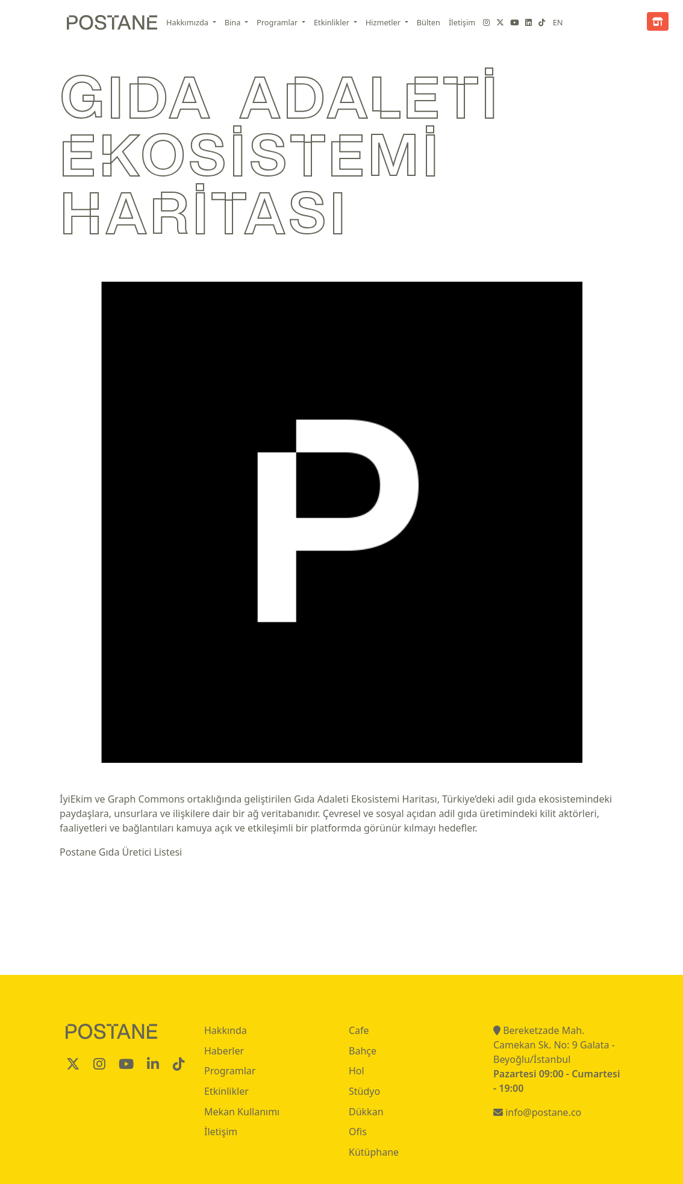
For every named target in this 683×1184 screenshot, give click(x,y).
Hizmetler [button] (384, 22)
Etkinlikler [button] (332, 22)
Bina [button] (234, 22)
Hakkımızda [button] (188, 22)
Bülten (428, 22)
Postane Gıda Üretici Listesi (121, 852)
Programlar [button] (278, 22)
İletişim (462, 22)
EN (558, 22)
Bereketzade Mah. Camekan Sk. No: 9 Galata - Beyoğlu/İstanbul (554, 1045)
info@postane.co (537, 1112)
